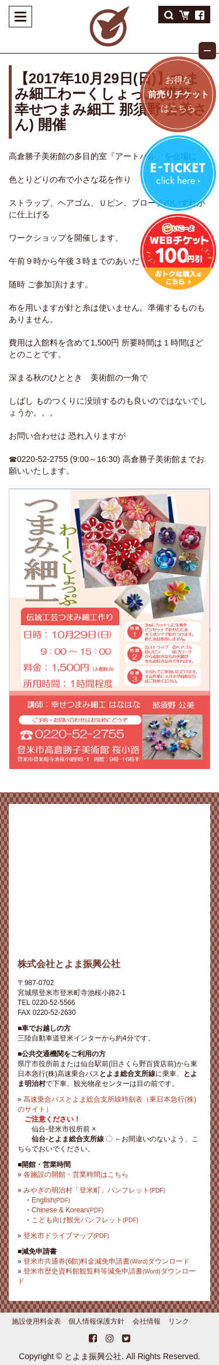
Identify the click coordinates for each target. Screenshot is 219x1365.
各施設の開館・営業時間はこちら (75, 1174)
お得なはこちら (178, 94)
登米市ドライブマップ (66, 1236)
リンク (178, 1321)
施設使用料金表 (36, 1321)
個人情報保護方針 (96, 1321)
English (51, 1200)
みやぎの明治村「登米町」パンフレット (94, 1190)
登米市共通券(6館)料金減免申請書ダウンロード (106, 1261)
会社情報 (147, 1321)
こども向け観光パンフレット (85, 1220)
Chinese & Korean (67, 1210)
